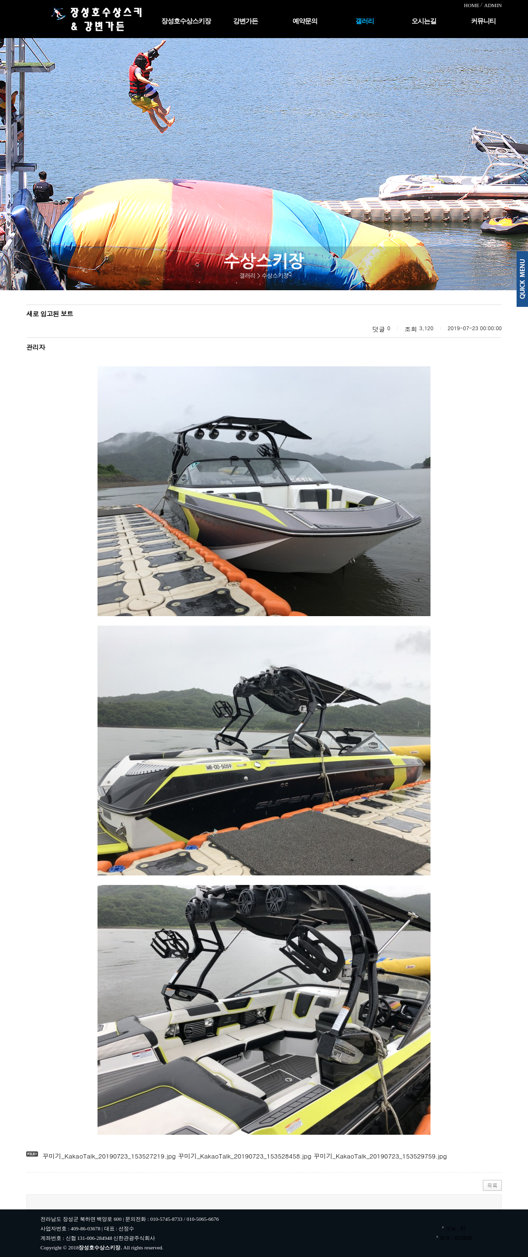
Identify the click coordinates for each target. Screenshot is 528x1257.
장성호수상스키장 (186, 21)
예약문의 (305, 21)
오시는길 (423, 21)
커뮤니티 (483, 21)
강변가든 (245, 21)
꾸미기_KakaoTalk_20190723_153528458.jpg (244, 1155)
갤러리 (364, 21)
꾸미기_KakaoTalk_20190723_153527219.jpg (109, 1155)
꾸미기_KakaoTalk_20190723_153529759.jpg (379, 1155)
